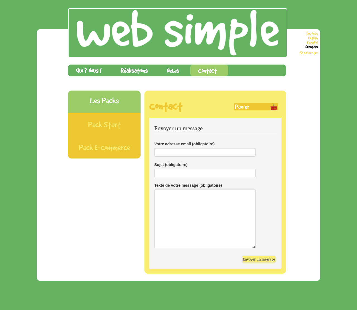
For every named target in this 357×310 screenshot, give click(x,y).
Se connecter (309, 53)
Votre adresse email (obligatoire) (184, 144)
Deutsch (312, 33)
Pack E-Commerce (104, 147)
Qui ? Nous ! (88, 70)
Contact (207, 70)
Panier (242, 106)
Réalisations (134, 70)
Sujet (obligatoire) (170, 164)
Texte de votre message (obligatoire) (188, 185)
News (173, 70)
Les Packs (104, 100)
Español (312, 42)
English (313, 38)
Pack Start (104, 124)
